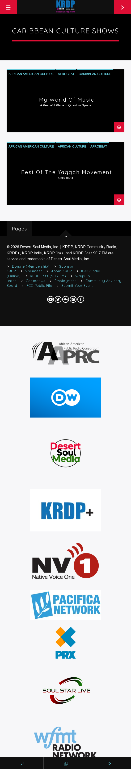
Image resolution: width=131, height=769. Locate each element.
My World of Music (66, 99)
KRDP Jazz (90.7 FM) (48, 276)
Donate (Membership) (31, 266)
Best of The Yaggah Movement (66, 172)
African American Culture (31, 74)
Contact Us (35, 281)
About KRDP (61, 271)
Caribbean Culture (95, 74)
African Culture (72, 146)
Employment (65, 281)
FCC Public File (39, 285)
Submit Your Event (77, 285)
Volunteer (33, 271)
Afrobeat (66, 74)
